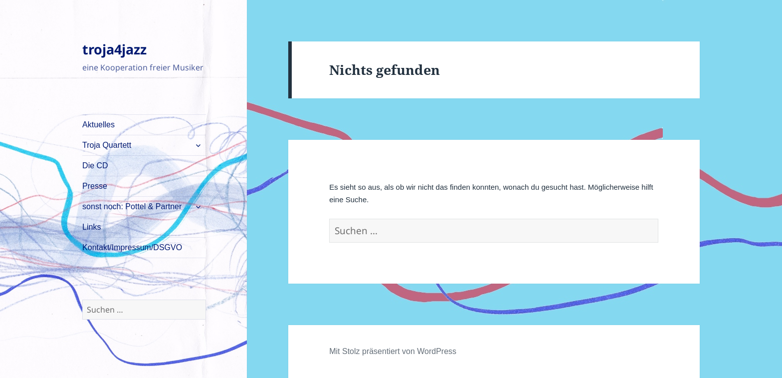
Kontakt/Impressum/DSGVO (132, 247)
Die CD (95, 165)
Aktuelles (98, 124)
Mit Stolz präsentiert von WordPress (392, 351)
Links (91, 227)
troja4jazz (114, 49)
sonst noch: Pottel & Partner (132, 206)
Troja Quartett (106, 145)
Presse (94, 186)
